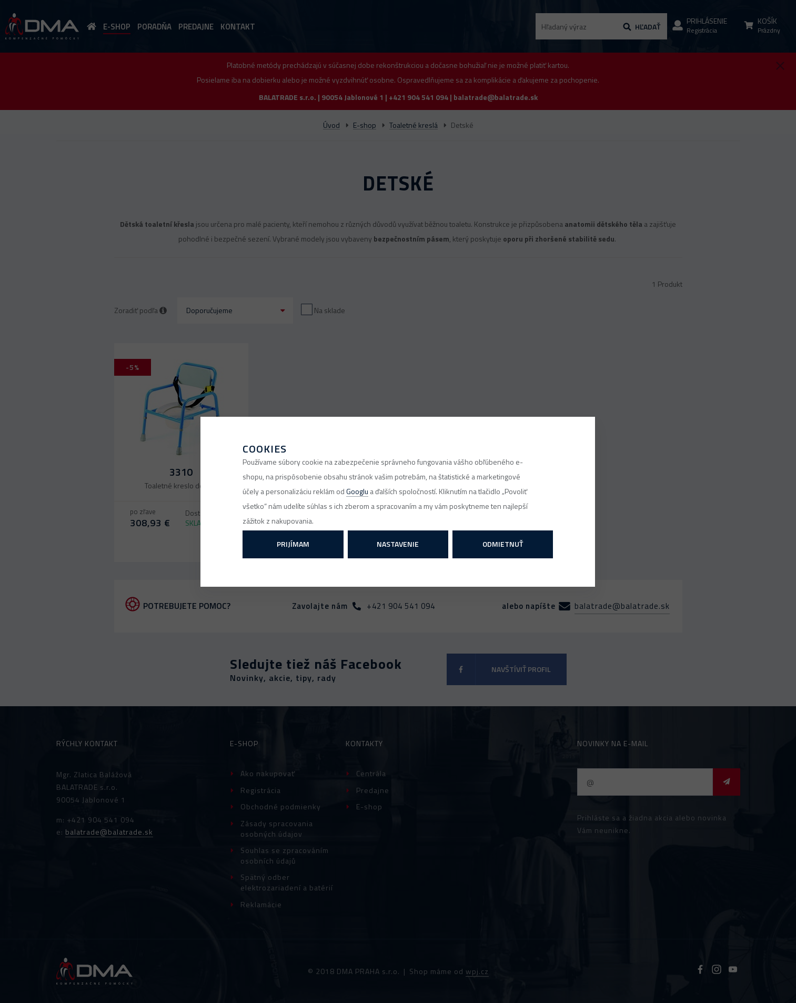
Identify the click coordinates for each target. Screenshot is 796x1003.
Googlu (357, 491)
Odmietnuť (502, 543)
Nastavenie (398, 543)
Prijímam (293, 543)
